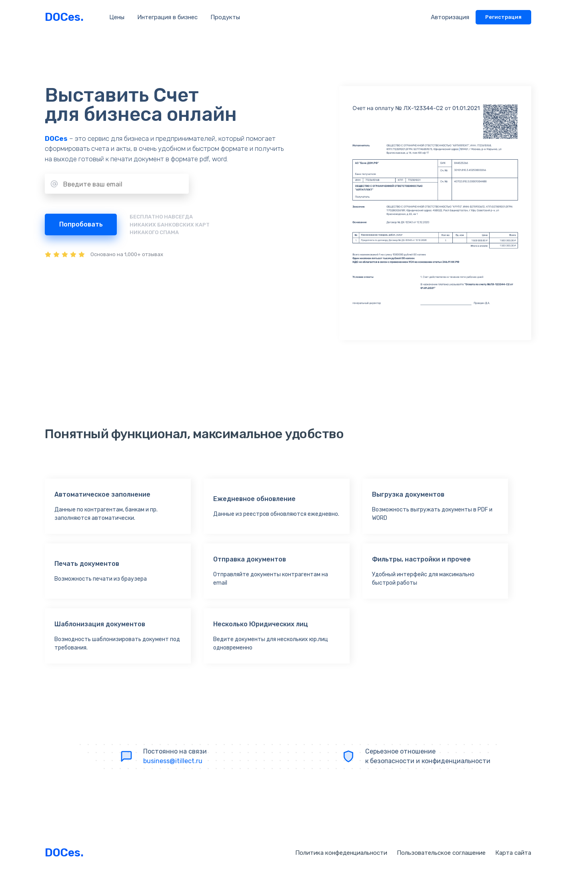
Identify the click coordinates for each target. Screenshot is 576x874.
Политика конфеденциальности (341, 852)
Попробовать (81, 224)
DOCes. (64, 17)
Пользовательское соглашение (441, 852)
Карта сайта (513, 852)
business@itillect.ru (172, 761)
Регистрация (503, 17)
